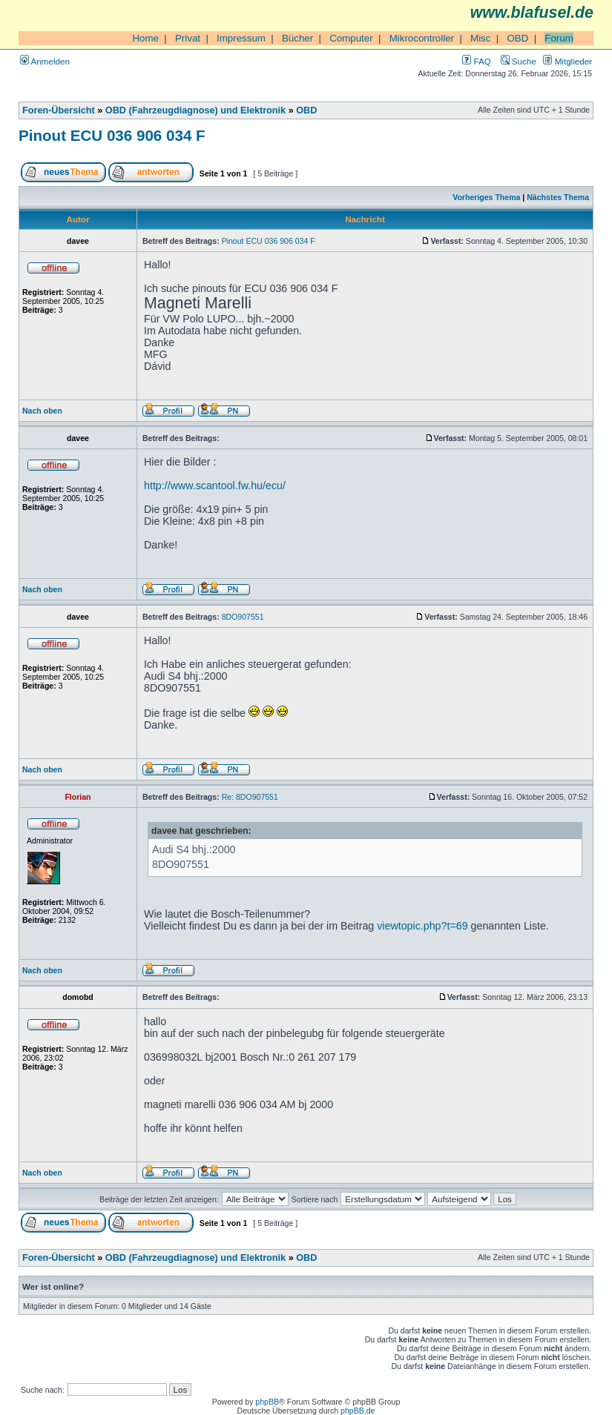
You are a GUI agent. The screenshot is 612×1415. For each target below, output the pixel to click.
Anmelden (45, 61)
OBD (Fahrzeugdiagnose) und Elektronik (195, 110)
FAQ (476, 61)
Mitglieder (567, 61)
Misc (480, 38)
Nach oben (42, 410)
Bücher (297, 38)
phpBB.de (357, 1410)
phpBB (267, 1401)
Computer (351, 38)
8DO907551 (243, 616)
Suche (518, 61)
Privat (187, 38)
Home (145, 38)
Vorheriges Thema (486, 197)
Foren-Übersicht (58, 110)
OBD (517, 38)
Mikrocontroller (421, 38)
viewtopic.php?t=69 (422, 926)
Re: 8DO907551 (250, 796)
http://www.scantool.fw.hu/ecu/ (215, 485)
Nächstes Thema (558, 197)
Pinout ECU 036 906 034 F (112, 135)
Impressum (241, 38)
